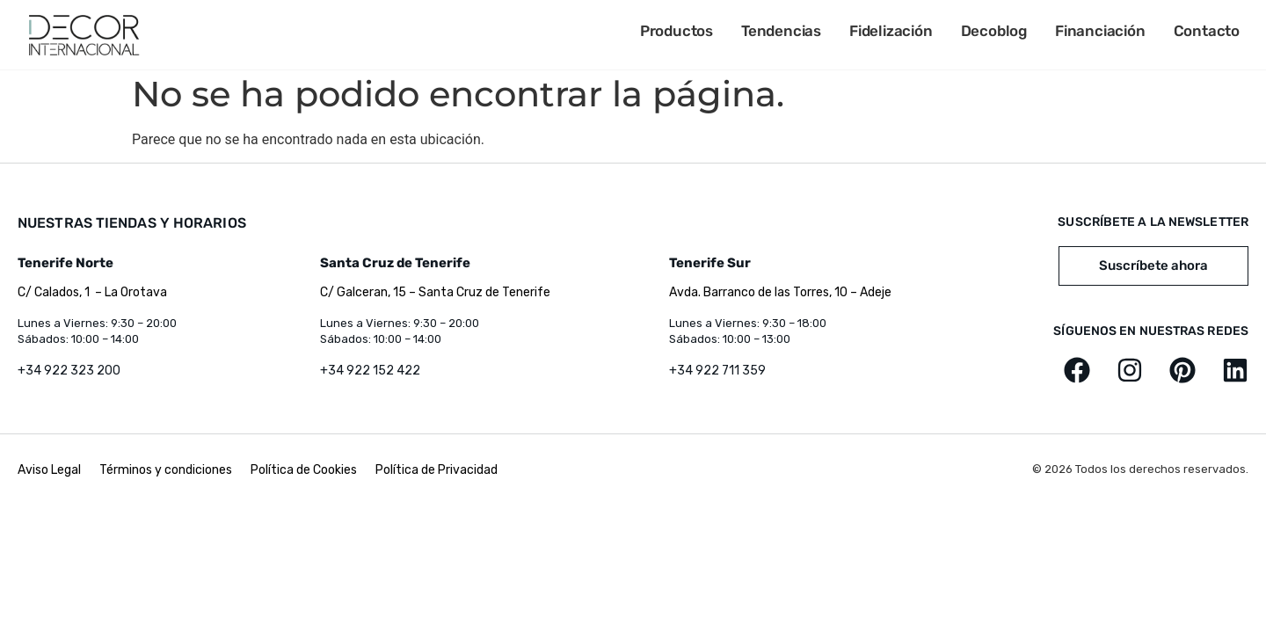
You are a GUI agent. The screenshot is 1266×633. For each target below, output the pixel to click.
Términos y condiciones (165, 469)
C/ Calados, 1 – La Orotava (92, 292)
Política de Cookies (304, 469)
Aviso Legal (51, 469)
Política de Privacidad (436, 469)
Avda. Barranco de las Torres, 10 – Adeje (780, 292)
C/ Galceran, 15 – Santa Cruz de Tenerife (435, 292)
